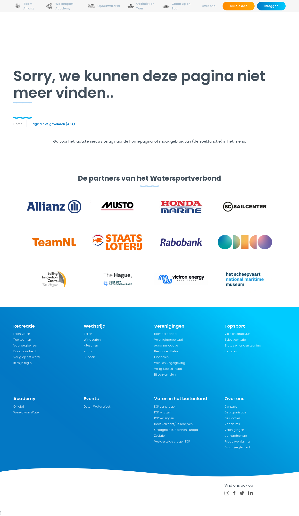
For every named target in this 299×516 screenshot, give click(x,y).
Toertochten (22, 340)
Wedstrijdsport (127, 25)
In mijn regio (22, 363)
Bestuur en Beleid (166, 351)
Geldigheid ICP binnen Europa (176, 430)
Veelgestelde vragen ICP (172, 441)
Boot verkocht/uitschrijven (173, 424)
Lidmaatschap (165, 334)
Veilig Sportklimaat (168, 369)
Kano (87, 351)
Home (17, 124)
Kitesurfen (91, 345)
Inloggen (271, 6)
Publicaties (232, 418)
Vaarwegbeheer (25, 345)
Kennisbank (184, 25)
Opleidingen (94, 25)
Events (242, 25)
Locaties (230, 351)
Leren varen (21, 334)
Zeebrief (160, 436)
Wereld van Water (26, 412)
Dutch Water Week (97, 406)
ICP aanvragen (165, 406)
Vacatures (232, 424)
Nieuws (69, 25)
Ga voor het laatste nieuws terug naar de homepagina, (103, 141)
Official (18, 406)
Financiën (161, 357)
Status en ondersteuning (242, 345)
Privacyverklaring (237, 441)
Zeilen (88, 334)
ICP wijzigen (162, 412)
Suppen (89, 357)
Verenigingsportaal (168, 340)
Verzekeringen (216, 25)
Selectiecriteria (235, 340)
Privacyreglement (237, 447)
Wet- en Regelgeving (169, 363)
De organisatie (235, 412)
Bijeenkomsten (165, 374)
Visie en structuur (237, 334)
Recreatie (157, 25)
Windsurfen (92, 340)
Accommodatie (166, 345)
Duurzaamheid (24, 351)
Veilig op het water (26, 357)
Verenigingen (234, 430)
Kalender (264, 25)
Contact (230, 406)
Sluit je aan (238, 6)
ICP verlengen (164, 418)
